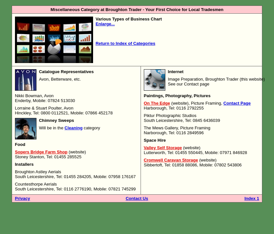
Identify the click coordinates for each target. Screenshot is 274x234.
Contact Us (137, 198)
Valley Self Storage (163, 147)
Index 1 (251, 198)
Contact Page (237, 103)
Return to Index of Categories (126, 43)
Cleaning (73, 127)
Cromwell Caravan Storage (171, 160)
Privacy (22, 198)
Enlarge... (105, 23)
